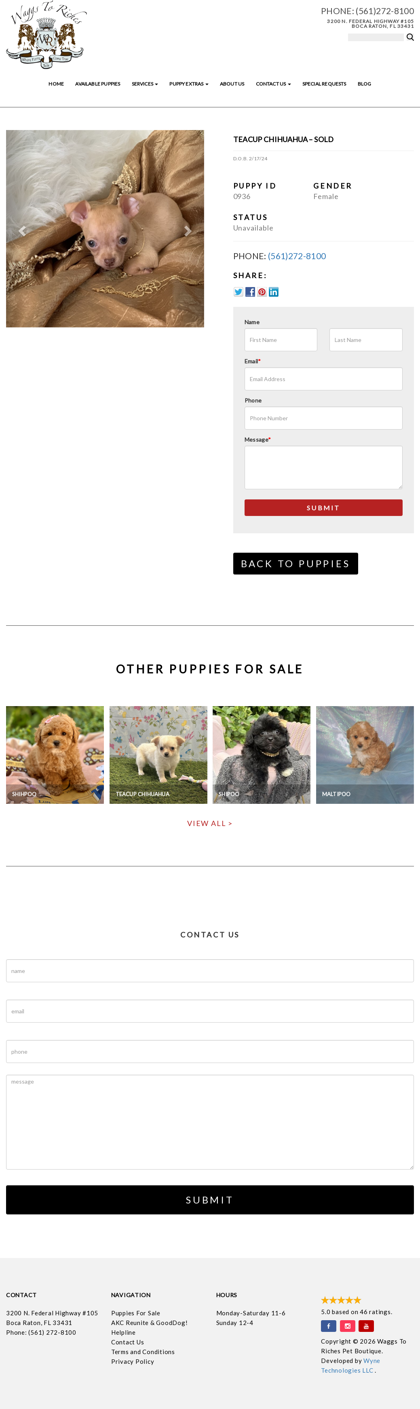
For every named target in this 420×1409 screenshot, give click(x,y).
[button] (21, 229)
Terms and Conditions (143, 1351)
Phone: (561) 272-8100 (41, 1332)
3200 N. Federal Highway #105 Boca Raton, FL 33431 (370, 23)
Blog (364, 84)
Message (258, 439)
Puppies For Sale (135, 1313)
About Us (232, 84)
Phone (253, 400)
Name (252, 322)
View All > (210, 823)
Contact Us (273, 84)
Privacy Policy (132, 1361)
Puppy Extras (188, 84)
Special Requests (324, 84)
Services (145, 84)
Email (253, 361)
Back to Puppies (295, 563)
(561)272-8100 (385, 11)
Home (56, 84)
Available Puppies (97, 84)
